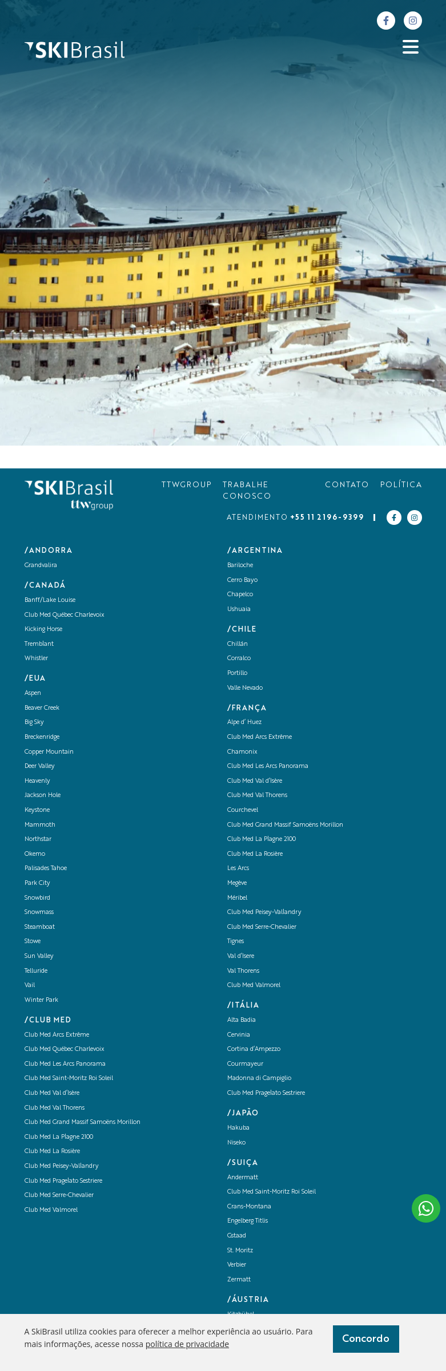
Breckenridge (42, 737)
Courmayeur (245, 1064)
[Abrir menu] (410, 46)
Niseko (236, 1143)
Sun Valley (39, 956)
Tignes (235, 942)
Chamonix (242, 752)
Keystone (37, 810)
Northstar (38, 839)
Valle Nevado (245, 688)
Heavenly (37, 781)
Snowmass (39, 912)
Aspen (33, 693)
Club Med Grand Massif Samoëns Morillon (82, 1122)
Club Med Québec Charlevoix (65, 615)
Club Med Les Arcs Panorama (65, 1064)
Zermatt (239, 1280)
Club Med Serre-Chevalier (59, 1195)
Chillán (237, 644)
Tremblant (39, 644)
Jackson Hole (43, 795)
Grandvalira (41, 566)
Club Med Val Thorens (55, 1108)
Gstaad (236, 1236)
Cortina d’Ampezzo (253, 1049)
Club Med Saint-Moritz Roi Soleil (69, 1078)
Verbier (236, 1265)
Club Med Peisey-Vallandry (62, 1166)
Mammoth (40, 825)
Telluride (36, 971)
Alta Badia (241, 1020)
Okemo (35, 854)
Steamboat (40, 927)
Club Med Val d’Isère (52, 1093)
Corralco (239, 659)
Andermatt (242, 1178)
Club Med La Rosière (52, 1151)
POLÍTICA (401, 485)
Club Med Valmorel (51, 1210)
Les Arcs (238, 869)
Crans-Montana (249, 1207)
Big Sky (34, 722)
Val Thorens (243, 971)
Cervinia (238, 1035)
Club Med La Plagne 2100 (59, 1137)
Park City (37, 883)
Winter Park (41, 1000)
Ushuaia (239, 609)
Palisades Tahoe (46, 869)
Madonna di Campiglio (259, 1078)
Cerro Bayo (242, 580)
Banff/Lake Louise (50, 600)
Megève (237, 883)
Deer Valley (40, 766)
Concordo (365, 1339)
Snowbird (37, 898)
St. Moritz (240, 1251)
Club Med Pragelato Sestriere (63, 1181)
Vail (30, 985)
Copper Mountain (49, 752)
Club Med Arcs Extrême (57, 1035)
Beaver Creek (42, 708)
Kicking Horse (43, 629)
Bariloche (240, 566)
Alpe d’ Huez (244, 722)
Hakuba (238, 1128)
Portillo (237, 673)
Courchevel (242, 810)
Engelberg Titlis (247, 1221)
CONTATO (347, 485)
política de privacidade (187, 1343)
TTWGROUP (186, 485)
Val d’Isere (240, 956)
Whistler (36, 659)
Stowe (33, 942)
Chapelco (240, 595)
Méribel (237, 898)
